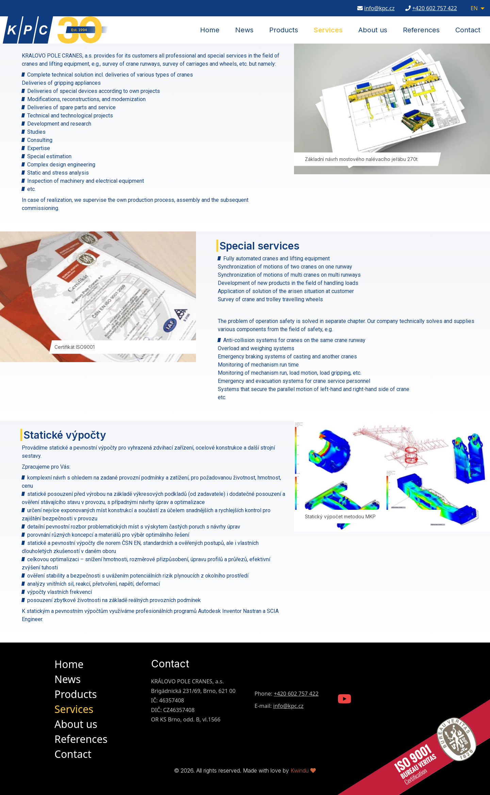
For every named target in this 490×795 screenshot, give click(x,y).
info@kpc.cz (379, 8)
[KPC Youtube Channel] (345, 699)
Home (209, 30)
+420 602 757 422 (434, 8)
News (244, 30)
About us (372, 30)
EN (474, 8)
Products (283, 30)
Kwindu (303, 770)
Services (328, 30)
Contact (467, 30)
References (421, 30)
